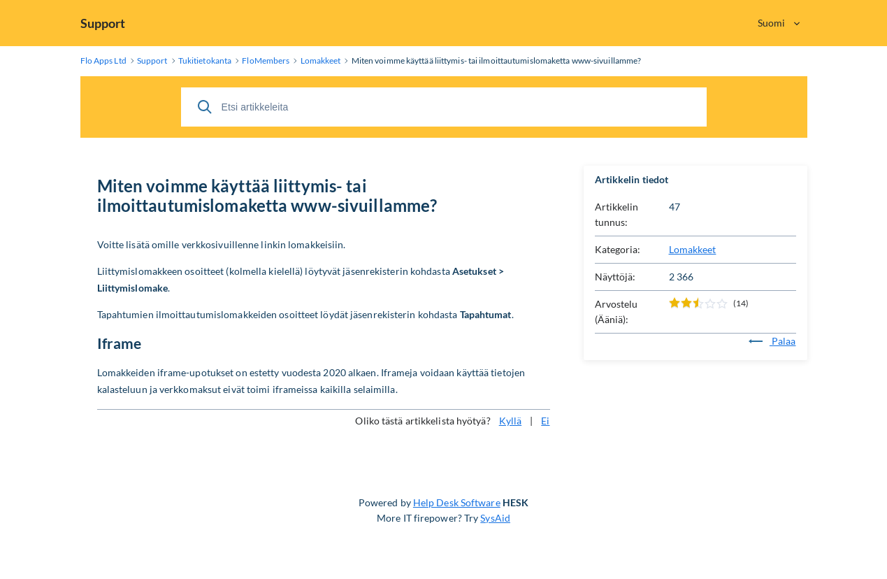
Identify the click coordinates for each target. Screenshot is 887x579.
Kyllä (510, 421)
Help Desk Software (456, 502)
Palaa (772, 341)
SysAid (495, 518)
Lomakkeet (692, 249)
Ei (545, 421)
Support (103, 23)
